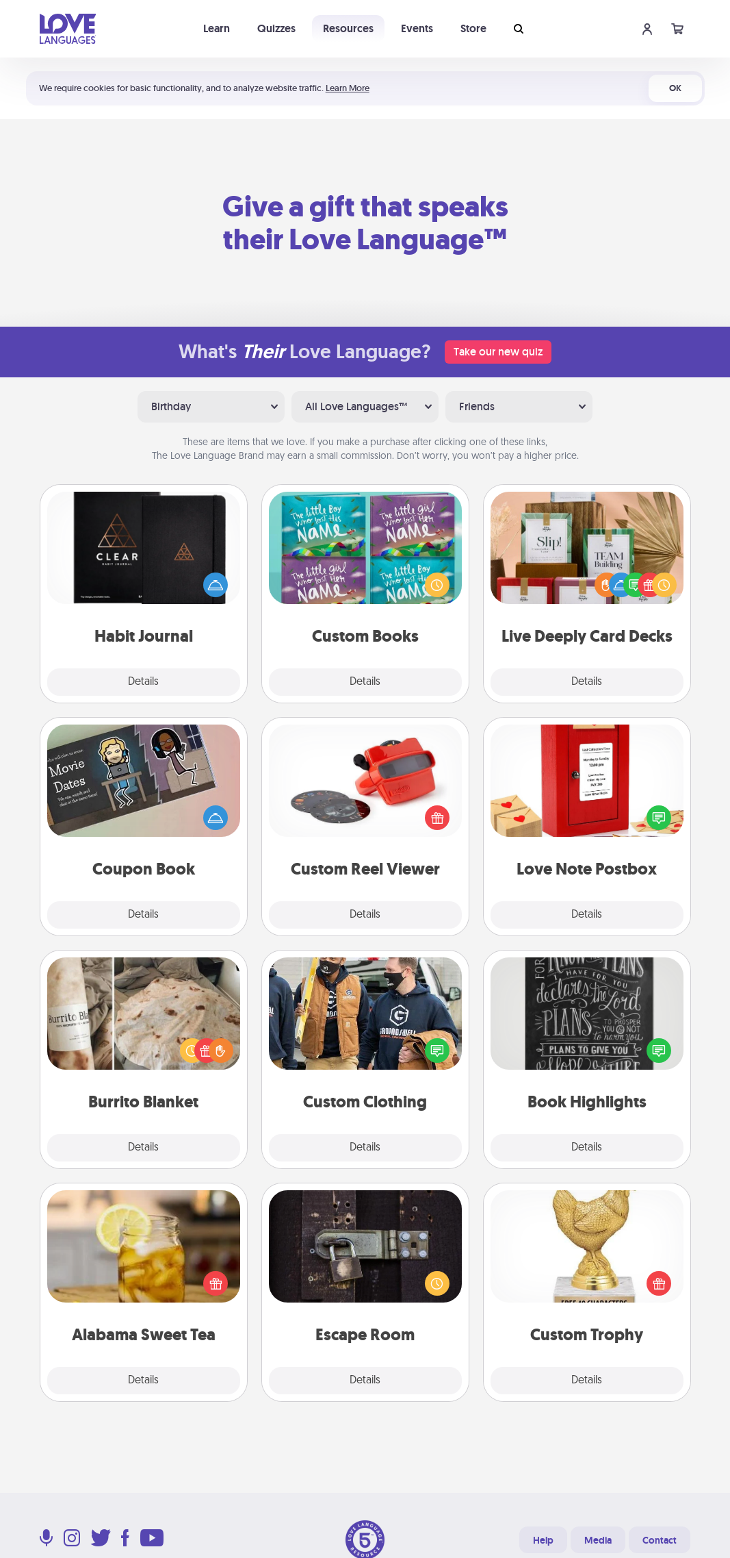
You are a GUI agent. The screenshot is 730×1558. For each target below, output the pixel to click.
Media (598, 1540)
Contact (659, 1540)
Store (473, 28)
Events (417, 28)
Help (543, 1540)
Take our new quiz (498, 351)
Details (143, 682)
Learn (216, 28)
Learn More (347, 88)
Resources (348, 28)
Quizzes (276, 28)
